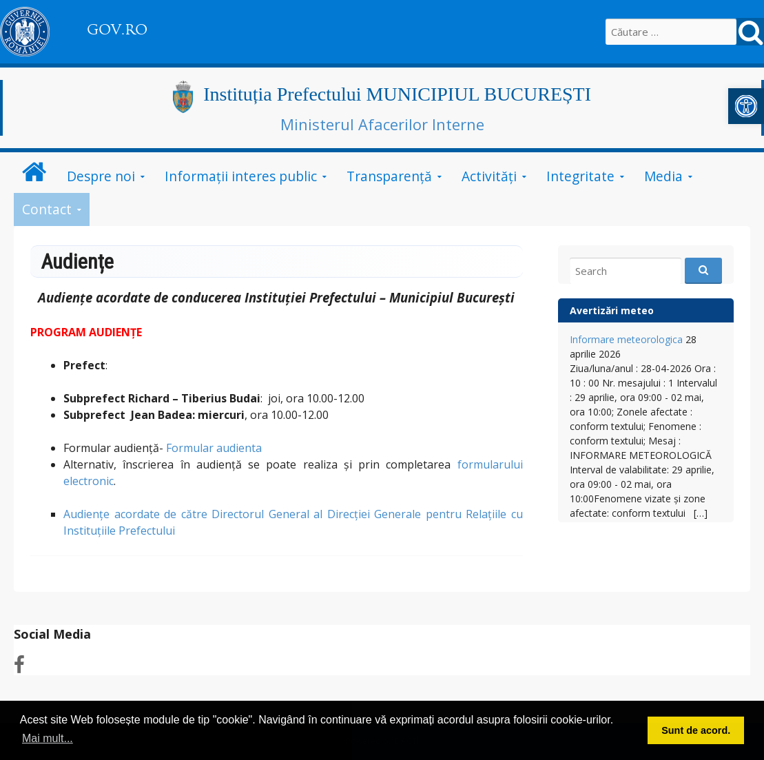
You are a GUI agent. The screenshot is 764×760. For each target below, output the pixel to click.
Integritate (580, 176)
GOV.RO (117, 30)
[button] (746, 106)
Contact (47, 209)
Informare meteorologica (626, 339)
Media (663, 176)
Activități (489, 176)
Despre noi (101, 176)
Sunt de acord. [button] (695, 730)
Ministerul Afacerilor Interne (382, 124)
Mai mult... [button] (47, 738)
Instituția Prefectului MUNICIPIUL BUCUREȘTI (397, 94)
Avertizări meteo (612, 310)
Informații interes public (241, 176)
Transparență (389, 176)
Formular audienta (214, 447)
